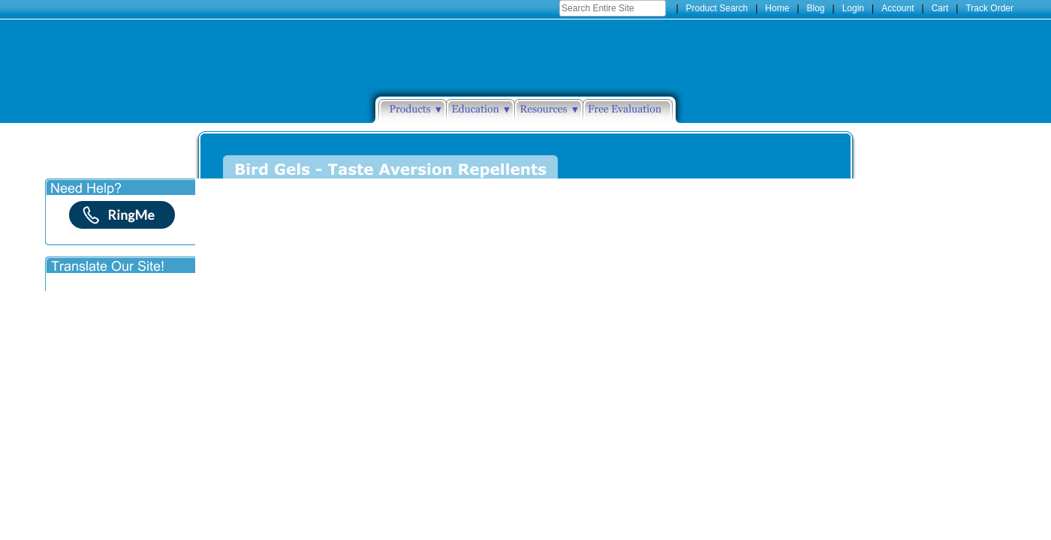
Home (777, 8)
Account (897, 8)
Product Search (717, 8)
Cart (940, 8)
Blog (816, 8)
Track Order (989, 8)
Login (853, 8)
